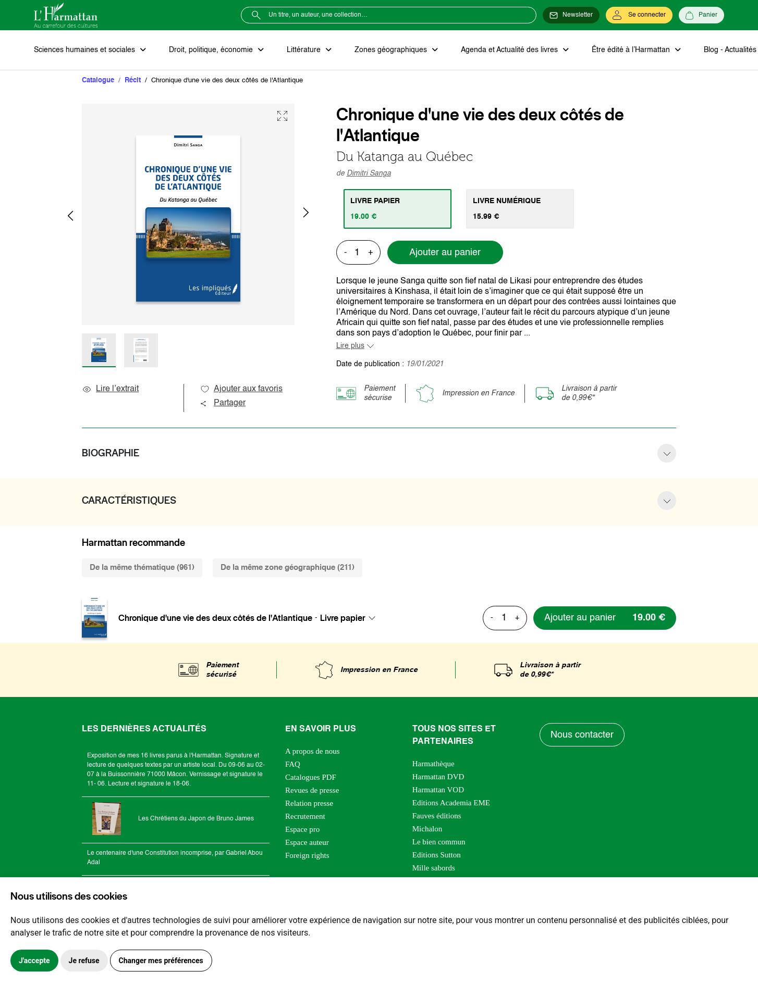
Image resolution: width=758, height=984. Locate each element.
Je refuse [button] (84, 960)
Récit (133, 80)
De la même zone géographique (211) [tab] (287, 567)
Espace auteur (307, 842)
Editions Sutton (436, 855)
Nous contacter (582, 735)
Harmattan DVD (438, 777)
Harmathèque (433, 763)
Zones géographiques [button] (391, 50)
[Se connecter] (639, 15)
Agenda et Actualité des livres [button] (510, 50)
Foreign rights (307, 855)
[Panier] (701, 15)
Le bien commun (439, 842)
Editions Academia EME (451, 803)
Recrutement (305, 816)
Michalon (427, 829)
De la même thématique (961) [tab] (142, 567)
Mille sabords (433, 868)
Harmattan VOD (438, 790)
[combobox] (351, 618)
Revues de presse (312, 790)
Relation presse (309, 803)
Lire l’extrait (110, 389)
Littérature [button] (305, 50)
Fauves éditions (436, 816)
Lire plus (350, 346)
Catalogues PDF (310, 777)
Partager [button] (223, 403)
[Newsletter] (571, 15)
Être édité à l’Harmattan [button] (632, 50)
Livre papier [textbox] (342, 618)
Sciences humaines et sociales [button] (85, 50)
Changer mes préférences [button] (161, 960)
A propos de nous (312, 751)
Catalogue (98, 80)
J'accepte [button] (34, 960)
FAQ (292, 764)
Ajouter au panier (445, 252)
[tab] (397, 209)
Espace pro (302, 829)
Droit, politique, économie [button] (212, 50)
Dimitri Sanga (369, 173)
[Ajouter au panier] (604, 618)
